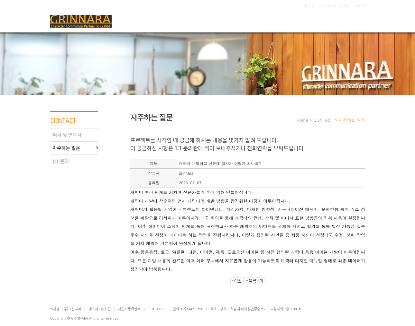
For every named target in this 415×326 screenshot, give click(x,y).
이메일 (345, 5)
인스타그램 (327, 5)
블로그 (309, 5)
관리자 (360, 5)
